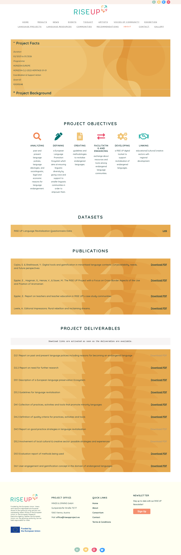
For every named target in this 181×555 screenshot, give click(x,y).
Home (95, 503)
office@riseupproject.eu (68, 517)
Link (165, 230)
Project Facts (27, 43)
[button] (90, 43)
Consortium (97, 512)
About (95, 508)
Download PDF (159, 264)
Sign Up (142, 511)
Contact (96, 517)
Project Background (33, 93)
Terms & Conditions (101, 522)
